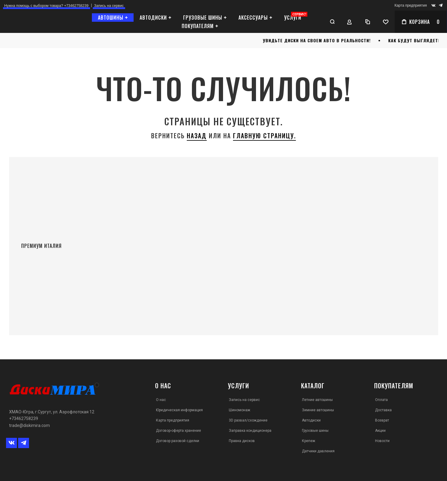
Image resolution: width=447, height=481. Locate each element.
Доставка (383, 410)
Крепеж (308, 441)
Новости (382, 441)
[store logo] (37, 22)
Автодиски (311, 420)
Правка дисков (242, 441)
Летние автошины (317, 400)
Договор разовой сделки (177, 441)
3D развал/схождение (248, 420)
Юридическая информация (179, 410)
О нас (161, 400)
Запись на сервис (244, 400)
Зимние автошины (318, 410)
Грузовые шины (315, 430)
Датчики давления (318, 451)
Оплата (381, 400)
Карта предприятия (410, 5)
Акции (380, 430)
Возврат (382, 420)
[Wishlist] (386, 22)
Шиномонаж (239, 410)
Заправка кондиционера (250, 430)
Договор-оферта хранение (178, 430)
